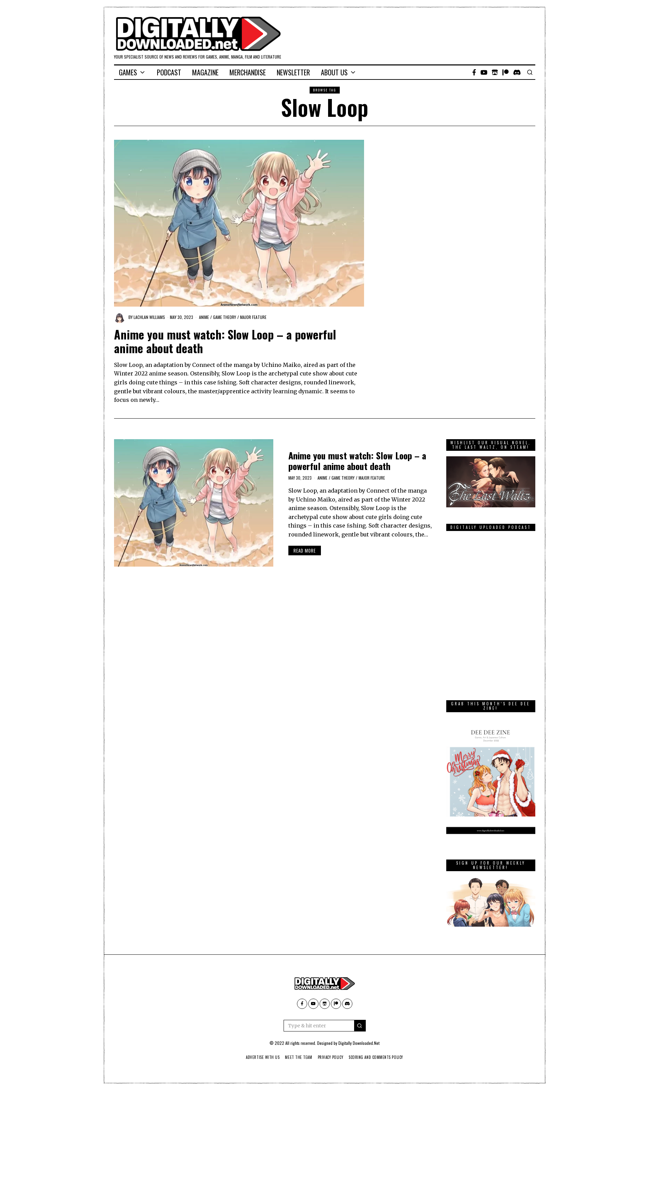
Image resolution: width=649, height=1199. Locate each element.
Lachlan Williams (149, 317)
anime (204, 317)
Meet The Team (296, 1057)
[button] (360, 1025)
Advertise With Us (258, 1057)
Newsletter (293, 72)
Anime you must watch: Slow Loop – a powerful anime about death (225, 341)
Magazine (205, 72)
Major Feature (253, 317)
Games (128, 72)
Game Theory (224, 317)
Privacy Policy (331, 1057)
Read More (305, 550)
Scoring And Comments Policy (379, 1057)
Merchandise (247, 72)
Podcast (169, 72)
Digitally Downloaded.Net (358, 1043)
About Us (334, 72)
